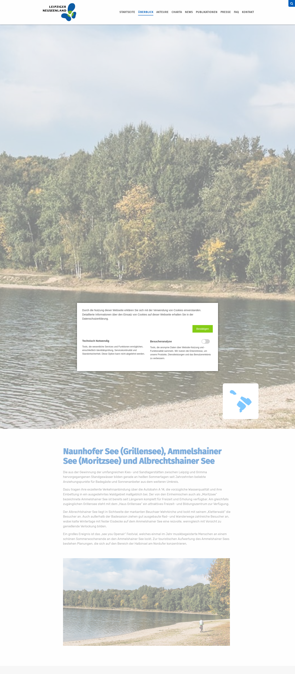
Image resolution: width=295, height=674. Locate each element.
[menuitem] (127, 12)
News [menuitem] (189, 12)
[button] (202, 329)
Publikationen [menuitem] (206, 12)
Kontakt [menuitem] (248, 12)
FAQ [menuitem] (236, 12)
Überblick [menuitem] (145, 12)
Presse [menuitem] (225, 12)
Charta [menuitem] (177, 12)
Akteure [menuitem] (162, 12)
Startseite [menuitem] (127, 12)
